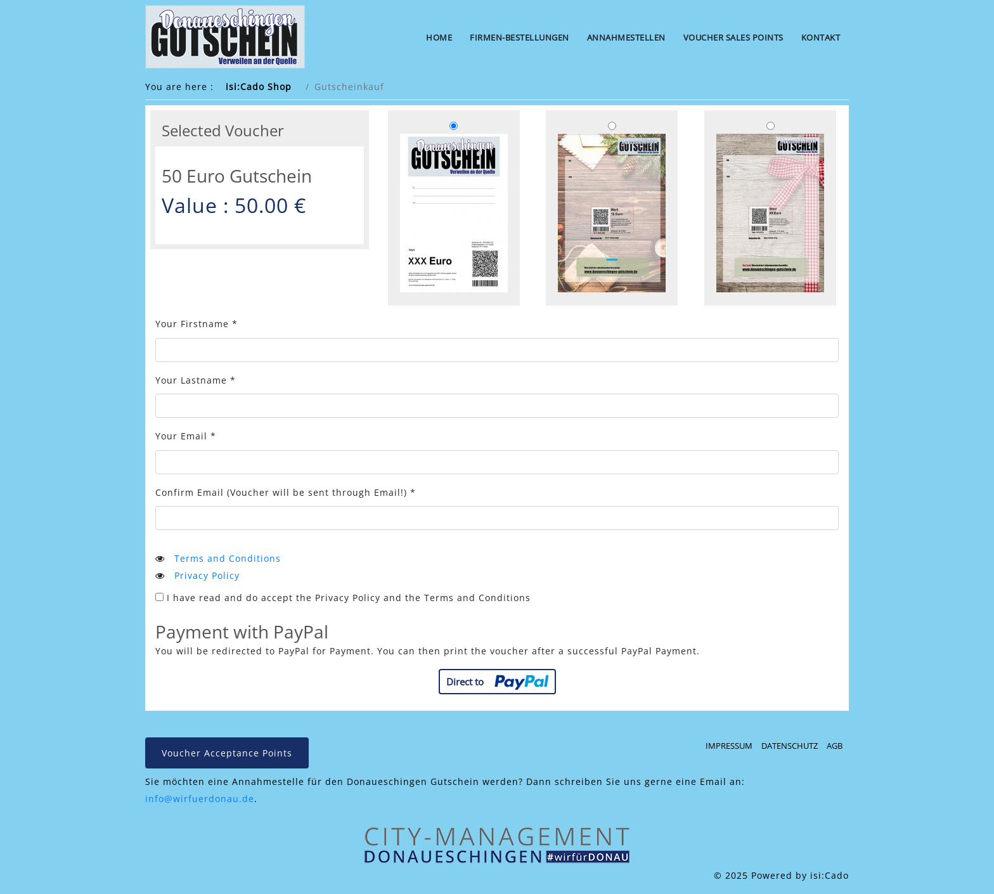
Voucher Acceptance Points (227, 753)
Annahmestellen (626, 37)
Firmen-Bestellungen (519, 37)
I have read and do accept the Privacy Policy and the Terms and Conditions (343, 598)
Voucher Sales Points (733, 37)
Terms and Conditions (227, 558)
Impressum (729, 745)
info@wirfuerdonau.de (199, 799)
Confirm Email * (285, 492)
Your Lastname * (195, 380)
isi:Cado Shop (259, 87)
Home (439, 37)
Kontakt (821, 37)
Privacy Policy (207, 575)
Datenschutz (789, 745)
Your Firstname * (196, 324)
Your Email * (185, 436)
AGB (834, 745)
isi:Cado (829, 875)
